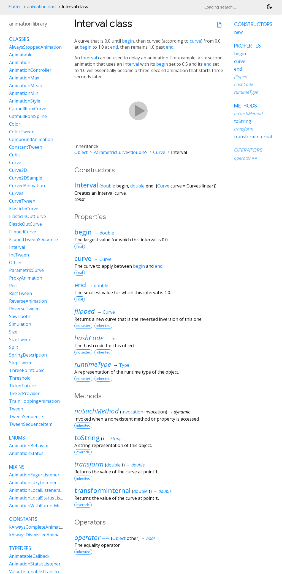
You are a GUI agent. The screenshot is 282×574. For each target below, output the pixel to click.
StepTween (20, 363)
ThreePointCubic (26, 370)
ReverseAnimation (28, 301)
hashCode (89, 337)
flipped (84, 311)
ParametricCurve (110, 152)
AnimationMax (24, 78)
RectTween (20, 293)
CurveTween (22, 201)
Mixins (17, 467)
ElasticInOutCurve (27, 216)
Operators (248, 150)
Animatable (20, 55)
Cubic (14, 155)
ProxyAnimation (25, 278)
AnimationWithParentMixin (37, 506)
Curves (16, 193)
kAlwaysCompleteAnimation (38, 527)
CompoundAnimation (31, 139)
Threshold (20, 378)
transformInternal (102, 490)
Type (124, 365)
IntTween (19, 255)
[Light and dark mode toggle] (269, 6)
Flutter (14, 7)
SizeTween (20, 339)
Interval (89, 58)
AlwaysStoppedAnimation (35, 47)
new (238, 32)
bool (150, 538)
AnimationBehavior (29, 446)
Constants (23, 519)
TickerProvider (24, 393)
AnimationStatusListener (35, 564)
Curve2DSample (25, 178)
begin (128, 41)
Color (14, 124)
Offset (15, 263)
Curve (159, 152)
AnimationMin (23, 93)
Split (13, 347)
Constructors (253, 24)
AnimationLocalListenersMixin (40, 490)
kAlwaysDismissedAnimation (38, 535)
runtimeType (92, 364)
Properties (247, 46)
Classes (19, 39)
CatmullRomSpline (28, 116)
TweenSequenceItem (30, 424)
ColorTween (21, 132)
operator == (92, 537)
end (114, 47)
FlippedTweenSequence (33, 239)
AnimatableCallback (29, 556)
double (138, 152)
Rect (13, 286)
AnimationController (30, 70)
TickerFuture (22, 386)
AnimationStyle (24, 101)
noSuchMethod (96, 410)
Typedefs (20, 548)
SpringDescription (28, 355)
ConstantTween (25, 147)
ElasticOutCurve (25, 224)
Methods (245, 106)
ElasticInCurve (23, 209)
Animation (19, 62)
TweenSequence (26, 416)
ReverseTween (24, 309)
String (115, 438)
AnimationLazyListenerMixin (38, 482)
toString (87, 437)
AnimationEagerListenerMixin (40, 475)
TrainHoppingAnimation (34, 401)
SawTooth (19, 316)
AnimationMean (25, 85)
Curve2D (18, 170)
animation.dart (41, 7)
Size (13, 332)
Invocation (132, 412)
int (114, 339)
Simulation (20, 324)
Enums (17, 438)
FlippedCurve (22, 232)
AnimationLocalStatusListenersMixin (47, 498)
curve (195, 41)
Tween (16, 409)
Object (81, 152)
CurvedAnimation (27, 186)
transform (89, 463)
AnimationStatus (26, 453)
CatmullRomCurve (27, 109)
